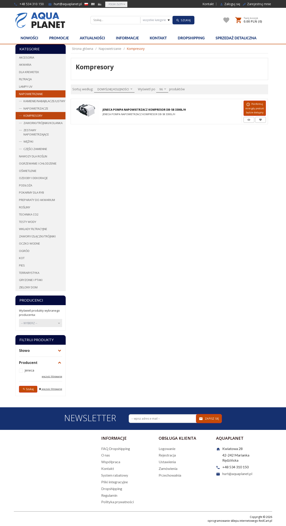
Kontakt (208, 4)
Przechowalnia (170, 475)
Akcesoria (26, 57)
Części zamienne (35, 149)
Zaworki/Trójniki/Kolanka (43, 123)
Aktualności (92, 38)
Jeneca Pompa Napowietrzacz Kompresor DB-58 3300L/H (144, 110)
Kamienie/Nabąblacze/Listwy (44, 101)
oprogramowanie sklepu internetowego (233, 521)
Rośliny (24, 207)
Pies (22, 265)
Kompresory (32, 116)
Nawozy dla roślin (33, 156)
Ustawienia (167, 462)
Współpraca (110, 462)
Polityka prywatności (117, 502)
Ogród (24, 251)
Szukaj (28, 389)
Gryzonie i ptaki (30, 280)
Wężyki (28, 141)
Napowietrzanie (31, 94)
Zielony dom (28, 287)
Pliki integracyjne (114, 482)
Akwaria (25, 65)
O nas (105, 455)
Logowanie (167, 448)
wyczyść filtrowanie (52, 376)
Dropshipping (191, 38)
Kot (22, 258)
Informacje (127, 38)
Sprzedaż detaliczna (236, 38)
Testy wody (27, 222)
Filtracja (25, 79)
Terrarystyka (29, 273)
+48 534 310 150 (29, 4)
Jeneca (29, 370)
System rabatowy (114, 475)
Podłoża (25, 185)
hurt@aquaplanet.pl (65, 4)
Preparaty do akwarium (37, 200)
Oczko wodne (29, 243)
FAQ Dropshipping (115, 448)
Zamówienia (168, 468)
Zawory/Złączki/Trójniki (37, 236)
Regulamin (109, 495)
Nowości (29, 38)
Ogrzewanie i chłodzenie (38, 163)
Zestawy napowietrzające (36, 132)
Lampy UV (25, 86)
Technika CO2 (28, 214)
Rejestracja (167, 455)
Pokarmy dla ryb (31, 192)
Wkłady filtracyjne (33, 229)
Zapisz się (209, 419)
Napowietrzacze (35, 108)
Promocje (59, 38)
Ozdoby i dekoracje (33, 178)
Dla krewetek (29, 72)
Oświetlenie (27, 171)
